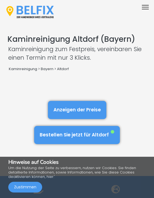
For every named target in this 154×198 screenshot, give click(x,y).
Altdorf (63, 69)
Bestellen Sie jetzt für (77, 134)
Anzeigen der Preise (77, 109)
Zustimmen (25, 187)
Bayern (47, 69)
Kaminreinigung (23, 69)
